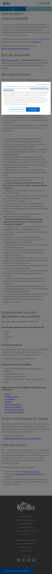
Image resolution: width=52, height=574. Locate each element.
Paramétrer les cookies (17, 109)
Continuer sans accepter (42, 84)
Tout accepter (33, 109)
